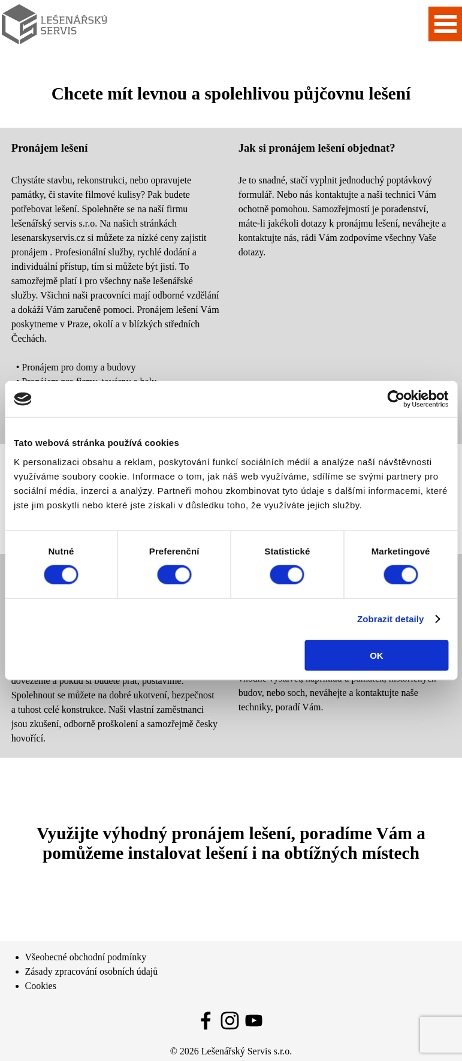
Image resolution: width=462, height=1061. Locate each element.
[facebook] (205, 1020)
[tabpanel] (116, 286)
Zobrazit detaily (390, 619)
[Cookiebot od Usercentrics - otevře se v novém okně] (395, 399)
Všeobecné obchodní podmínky (86, 957)
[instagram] (229, 1020)
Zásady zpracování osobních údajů (91, 971)
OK (377, 655)
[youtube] (253, 1020)
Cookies (40, 986)
